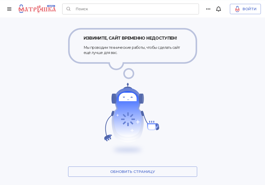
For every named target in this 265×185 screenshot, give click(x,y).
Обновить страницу (132, 171)
